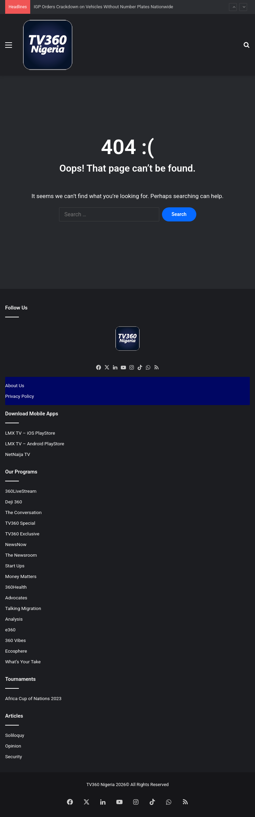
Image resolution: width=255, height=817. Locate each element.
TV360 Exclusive (22, 533)
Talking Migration (23, 608)
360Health (16, 587)
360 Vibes (15, 640)
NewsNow (15, 544)
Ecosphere (16, 651)
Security (13, 756)
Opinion (13, 746)
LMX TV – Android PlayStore (34, 443)
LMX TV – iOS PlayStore (30, 433)
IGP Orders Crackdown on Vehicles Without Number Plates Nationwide (103, 6)
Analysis (14, 619)
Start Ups (14, 565)
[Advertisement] (130, 98)
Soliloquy (14, 735)
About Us (14, 385)
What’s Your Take (23, 661)
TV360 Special (20, 523)
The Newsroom (21, 555)
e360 (10, 629)
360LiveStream (20, 491)
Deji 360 (13, 501)
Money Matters (20, 576)
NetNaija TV (17, 454)
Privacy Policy (19, 396)
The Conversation (23, 512)
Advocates (16, 597)
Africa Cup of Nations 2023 (33, 698)
